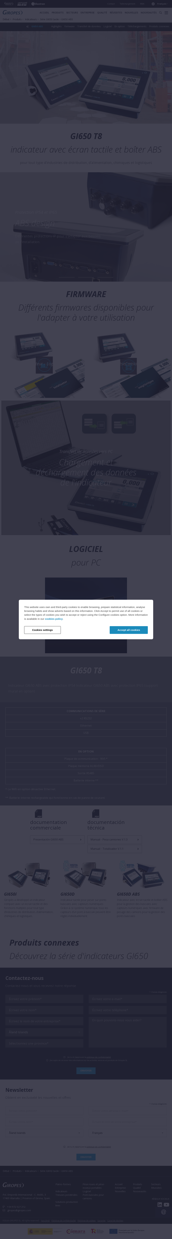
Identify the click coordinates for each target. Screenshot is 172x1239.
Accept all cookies (129, 630)
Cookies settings (42, 630)
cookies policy (54, 618)
